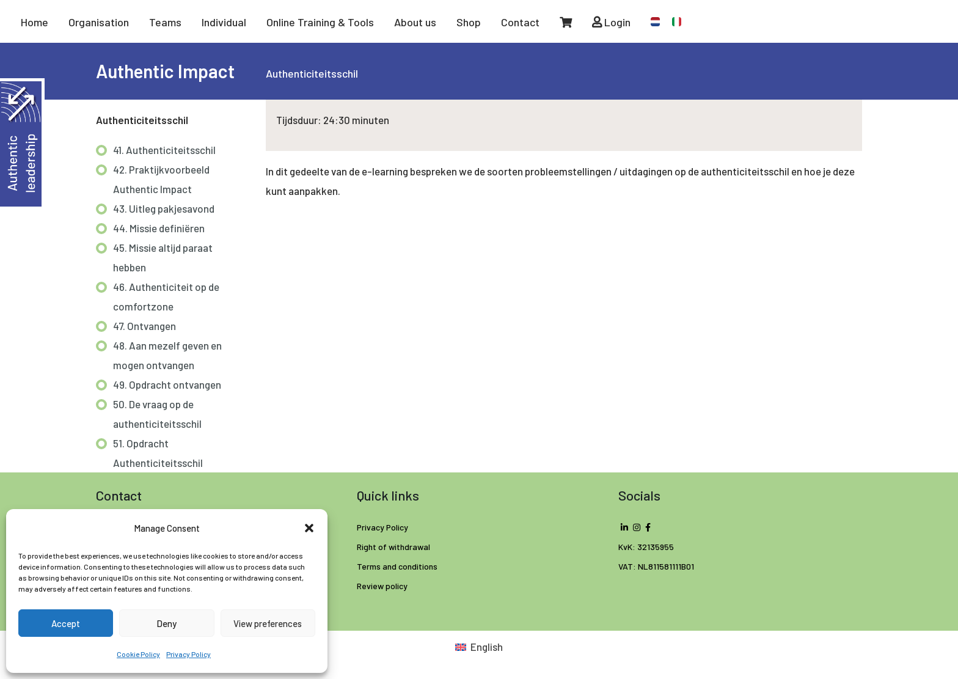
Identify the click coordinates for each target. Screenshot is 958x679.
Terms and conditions (397, 566)
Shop (468, 22)
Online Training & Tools (320, 22)
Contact (520, 22)
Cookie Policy (138, 654)
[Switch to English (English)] (479, 646)
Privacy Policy (188, 654)
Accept (65, 623)
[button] (309, 528)
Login (611, 22)
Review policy (382, 586)
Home (34, 22)
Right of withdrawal (393, 546)
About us (415, 22)
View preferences (267, 623)
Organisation (98, 22)
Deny (166, 623)
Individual (224, 22)
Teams (165, 22)
